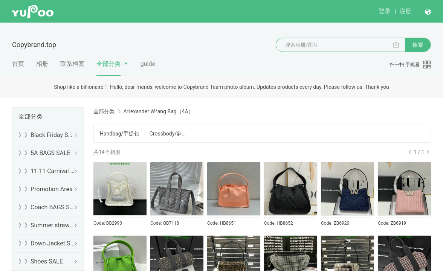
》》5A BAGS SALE (44, 153)
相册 (42, 63)
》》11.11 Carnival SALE (46, 171)
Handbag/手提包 (119, 134)
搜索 (417, 45)
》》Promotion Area (45, 189)
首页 (18, 63)
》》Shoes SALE (40, 261)
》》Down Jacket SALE (46, 243)
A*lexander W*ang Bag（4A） (158, 111)
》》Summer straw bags (46, 225)
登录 (385, 11)
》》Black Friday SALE (46, 135)
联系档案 (72, 63)
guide (148, 63)
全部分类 (108, 63)
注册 (405, 11)
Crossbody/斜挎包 (170, 134)
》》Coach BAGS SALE (46, 207)
